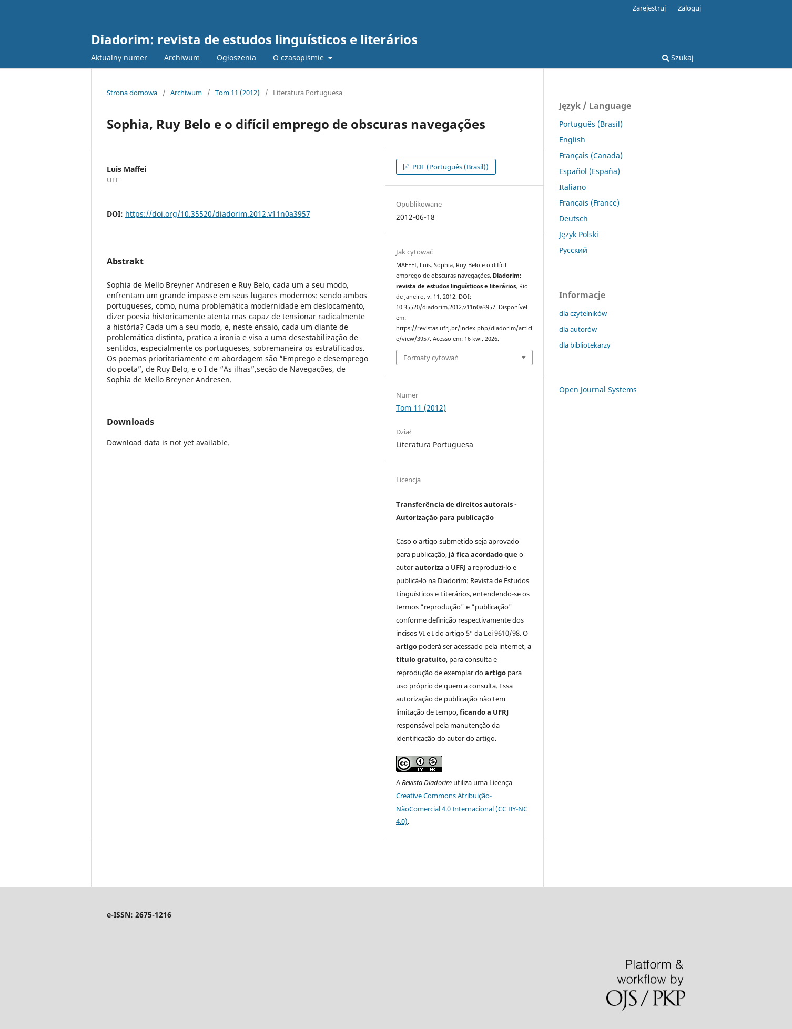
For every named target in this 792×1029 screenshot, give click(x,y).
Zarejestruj (649, 8)
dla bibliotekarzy (585, 345)
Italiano (572, 187)
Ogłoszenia (236, 58)
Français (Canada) (591, 155)
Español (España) (589, 171)
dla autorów (578, 329)
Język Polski (578, 234)
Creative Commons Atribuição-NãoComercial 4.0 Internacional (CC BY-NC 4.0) (461, 809)
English (572, 140)
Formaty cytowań (431, 357)
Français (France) (589, 203)
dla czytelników (583, 313)
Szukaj (678, 58)
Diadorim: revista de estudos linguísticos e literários (254, 39)
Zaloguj (689, 8)
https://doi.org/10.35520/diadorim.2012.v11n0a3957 (217, 214)
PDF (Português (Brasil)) (450, 166)
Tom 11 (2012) (237, 92)
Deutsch (573, 218)
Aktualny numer (119, 58)
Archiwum (182, 58)
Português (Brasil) (591, 124)
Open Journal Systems (598, 389)
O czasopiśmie (299, 58)
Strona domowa (132, 92)
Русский (573, 250)
